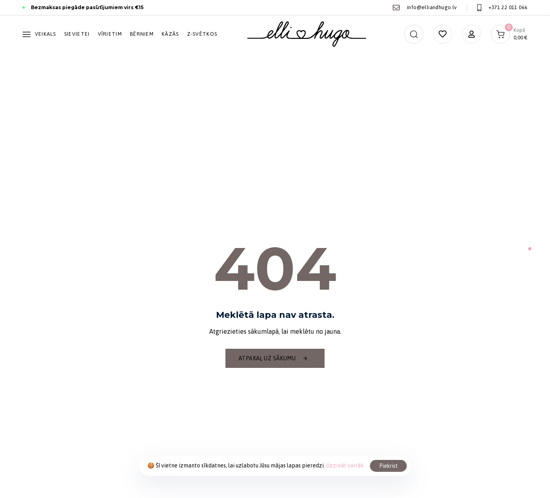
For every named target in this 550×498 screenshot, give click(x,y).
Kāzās (170, 34)
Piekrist (388, 466)
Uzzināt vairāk (345, 465)
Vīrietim (110, 34)
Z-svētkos (202, 34)
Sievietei (77, 34)
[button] (413, 34)
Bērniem (142, 34)
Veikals (39, 34)
